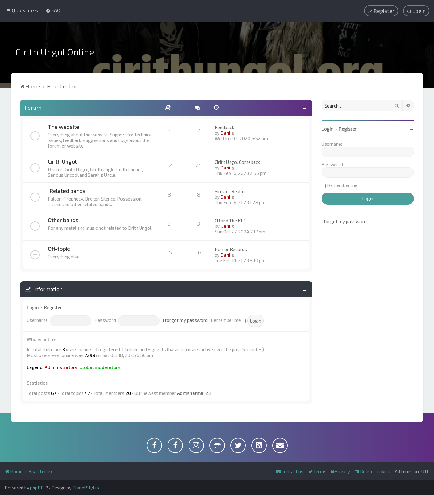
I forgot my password (185, 320)
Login (33, 307)
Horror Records (231, 249)
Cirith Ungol (62, 161)
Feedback (224, 127)
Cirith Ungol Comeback (237, 162)
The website (63, 126)
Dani (225, 133)
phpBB (37, 487)
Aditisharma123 (194, 393)
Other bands (63, 220)
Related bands (67, 190)
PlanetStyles (85, 487)
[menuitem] (53, 10)
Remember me (228, 320)
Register (53, 307)
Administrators (61, 367)
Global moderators (99, 367)
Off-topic (59, 248)
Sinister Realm (230, 191)
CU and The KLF (230, 220)
